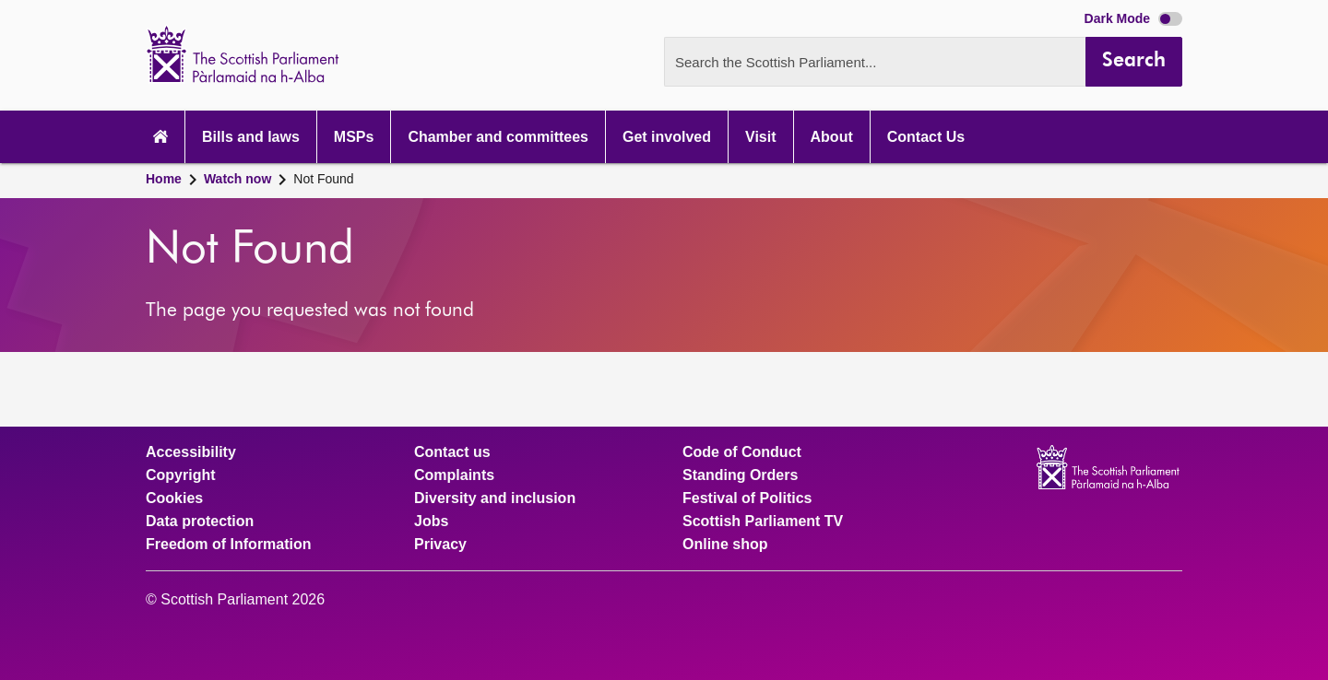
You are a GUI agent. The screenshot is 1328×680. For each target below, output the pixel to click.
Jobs (431, 521)
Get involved (666, 137)
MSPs (354, 137)
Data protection (200, 521)
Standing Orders (740, 475)
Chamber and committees (498, 137)
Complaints (454, 475)
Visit (761, 137)
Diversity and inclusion (494, 498)
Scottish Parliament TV (762, 521)
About (832, 137)
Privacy (440, 544)
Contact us (452, 452)
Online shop (724, 544)
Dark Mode (1133, 18)
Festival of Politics (747, 498)
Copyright (181, 475)
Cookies (174, 498)
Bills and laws (251, 137)
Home (164, 178)
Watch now (237, 178)
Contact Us (926, 137)
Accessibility (191, 452)
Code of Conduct (741, 452)
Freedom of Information (229, 544)
